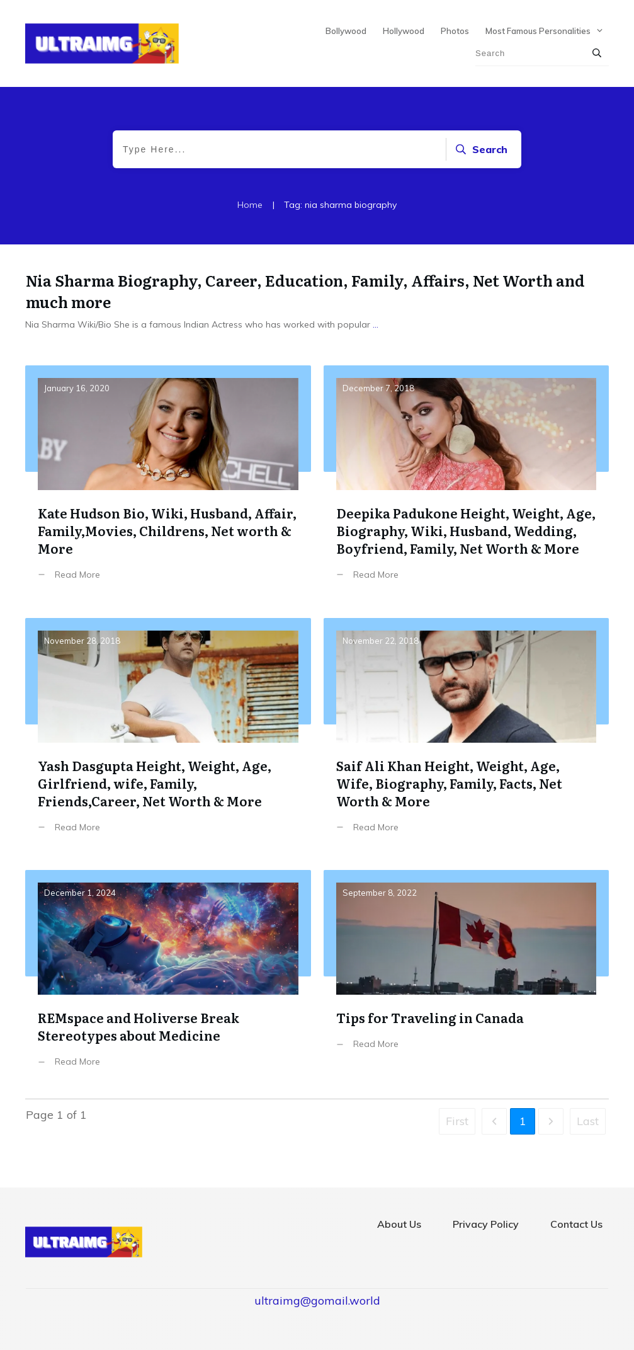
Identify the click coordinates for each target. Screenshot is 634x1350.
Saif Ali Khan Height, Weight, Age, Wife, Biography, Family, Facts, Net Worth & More (466, 735)
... (375, 324)
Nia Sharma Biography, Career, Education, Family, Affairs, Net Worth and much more (305, 290)
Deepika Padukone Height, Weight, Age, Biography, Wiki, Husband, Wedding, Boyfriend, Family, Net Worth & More (466, 482)
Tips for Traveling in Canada (466, 978)
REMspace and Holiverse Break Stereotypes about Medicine (168, 978)
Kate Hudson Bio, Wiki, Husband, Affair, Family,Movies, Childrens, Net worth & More (168, 482)
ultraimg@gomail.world (317, 1300)
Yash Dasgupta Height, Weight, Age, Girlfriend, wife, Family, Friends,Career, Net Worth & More (168, 735)
